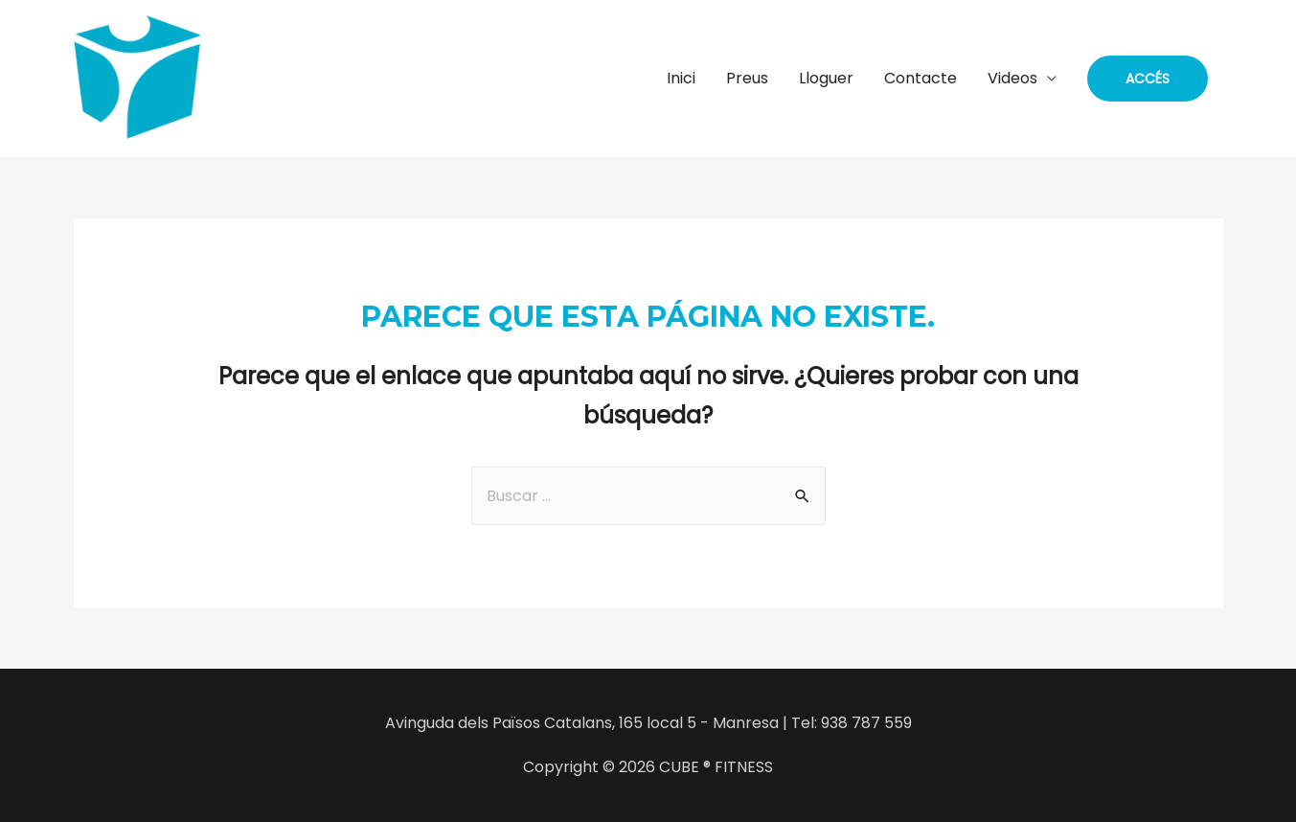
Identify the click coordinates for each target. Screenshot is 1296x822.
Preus (747, 78)
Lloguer (826, 78)
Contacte (920, 78)
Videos (1012, 78)
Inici (681, 78)
